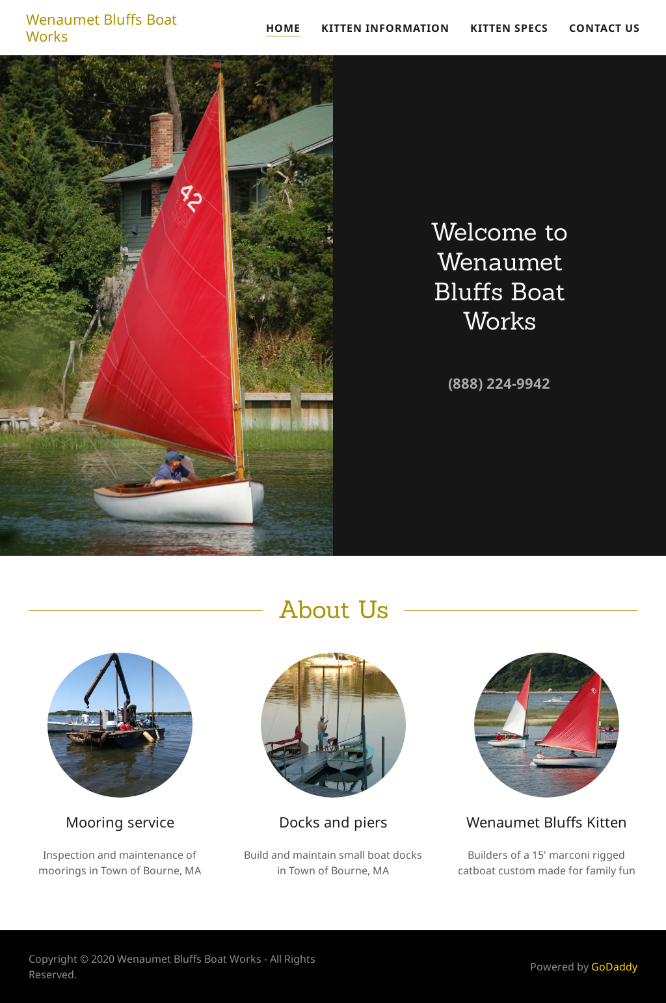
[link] (116, 38)
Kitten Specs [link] (509, 28)
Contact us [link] (604, 28)
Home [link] (283, 28)
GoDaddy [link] (614, 966)
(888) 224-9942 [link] (499, 383)
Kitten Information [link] (385, 28)
